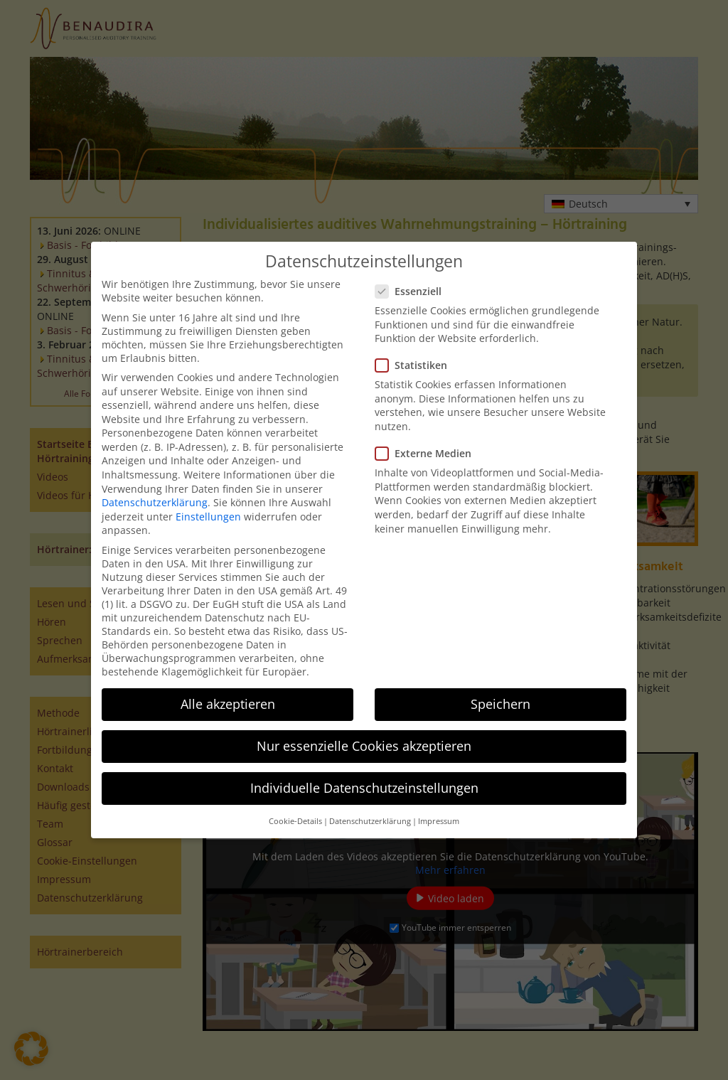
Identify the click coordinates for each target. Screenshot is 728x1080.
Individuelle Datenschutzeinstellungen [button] (364, 787)
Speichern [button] (500, 703)
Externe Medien (428, 453)
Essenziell (413, 291)
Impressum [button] (438, 821)
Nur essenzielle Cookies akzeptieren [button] (364, 745)
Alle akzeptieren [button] (228, 703)
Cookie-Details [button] (295, 821)
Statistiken (415, 365)
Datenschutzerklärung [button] (370, 821)
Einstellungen (208, 516)
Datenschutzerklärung (155, 502)
